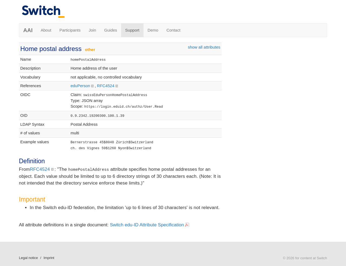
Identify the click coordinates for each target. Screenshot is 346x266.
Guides (110, 30)
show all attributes (204, 47)
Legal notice (28, 258)
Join (92, 30)
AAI (27, 30)
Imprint (49, 258)
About (46, 30)
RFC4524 (105, 85)
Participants (70, 30)
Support (132, 30)
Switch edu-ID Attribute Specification (147, 224)
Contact (174, 30)
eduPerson (80, 85)
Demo (153, 30)
